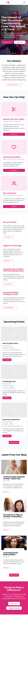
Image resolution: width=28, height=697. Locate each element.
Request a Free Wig (14, 608)
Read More (7, 492)
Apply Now (8, 260)
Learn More (20, 42)
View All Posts (14, 575)
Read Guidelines (10, 307)
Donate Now (7, 42)
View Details (7, 360)
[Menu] (24, 2)
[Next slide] (25, 29)
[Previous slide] (2, 29)
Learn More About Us (14, 85)
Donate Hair (14, 134)
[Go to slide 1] (12, 53)
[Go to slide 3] (15, 53)
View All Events (14, 442)
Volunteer (14, 206)
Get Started (8, 284)
